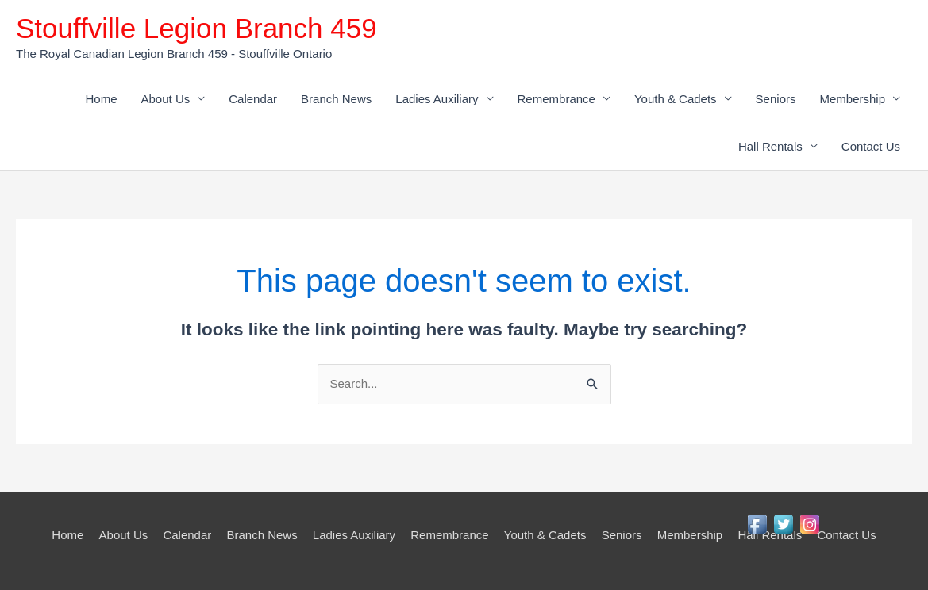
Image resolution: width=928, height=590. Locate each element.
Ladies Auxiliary (436, 98)
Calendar (253, 98)
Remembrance (556, 98)
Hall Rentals (770, 146)
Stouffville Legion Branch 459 (196, 28)
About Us (166, 98)
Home (101, 98)
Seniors (776, 98)
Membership (852, 98)
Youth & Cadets (675, 98)
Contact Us (870, 146)
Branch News (336, 98)
